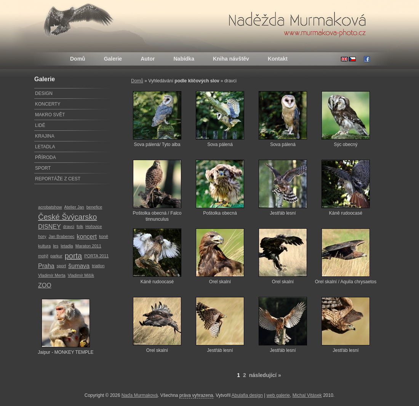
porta (73, 256)
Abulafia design (247, 395)
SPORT (43, 168)
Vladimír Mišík (81, 275)
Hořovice (93, 226)
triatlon (98, 265)
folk (80, 226)
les (55, 246)
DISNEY (49, 226)
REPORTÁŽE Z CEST (57, 178)
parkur (56, 256)
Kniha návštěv (231, 59)
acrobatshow (50, 207)
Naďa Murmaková (140, 395)
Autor (148, 59)
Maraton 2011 (88, 246)
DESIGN (44, 93)
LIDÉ (40, 125)
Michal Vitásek (307, 395)
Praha (46, 266)
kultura (44, 246)
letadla (67, 246)
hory (42, 236)
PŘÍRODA (45, 157)
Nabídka (183, 59)
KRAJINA (44, 136)
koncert (87, 236)
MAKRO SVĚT (50, 114)
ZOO (44, 285)
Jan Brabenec (61, 236)
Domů (77, 59)
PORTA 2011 (96, 256)
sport (61, 265)
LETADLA (45, 146)
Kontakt (278, 59)
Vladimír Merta (52, 275)
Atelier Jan (74, 207)
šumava (79, 266)
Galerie (113, 59)
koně (103, 236)
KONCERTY (47, 104)
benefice (94, 207)
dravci (68, 226)
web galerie (278, 395)
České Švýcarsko (67, 217)
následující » (265, 375)
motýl (43, 256)
